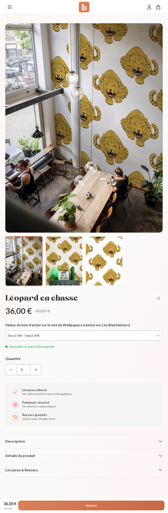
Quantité (12, 358)
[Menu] (9, 7)
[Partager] (158, 298)
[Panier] (158, 7)
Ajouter (91, 505)
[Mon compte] (149, 7)
